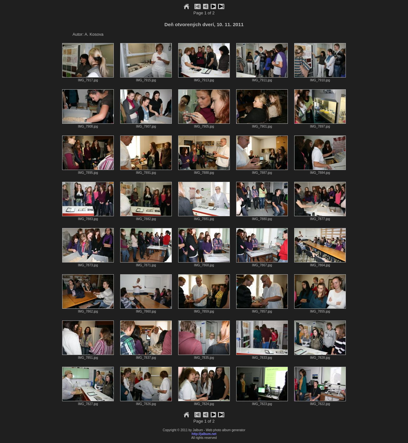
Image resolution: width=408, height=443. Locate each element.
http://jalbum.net (204, 434)
